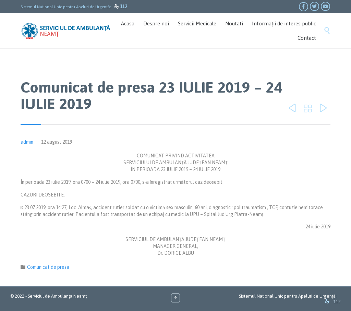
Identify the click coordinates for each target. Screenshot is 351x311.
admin (27, 142)
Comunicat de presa (48, 267)
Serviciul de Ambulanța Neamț (57, 296)
